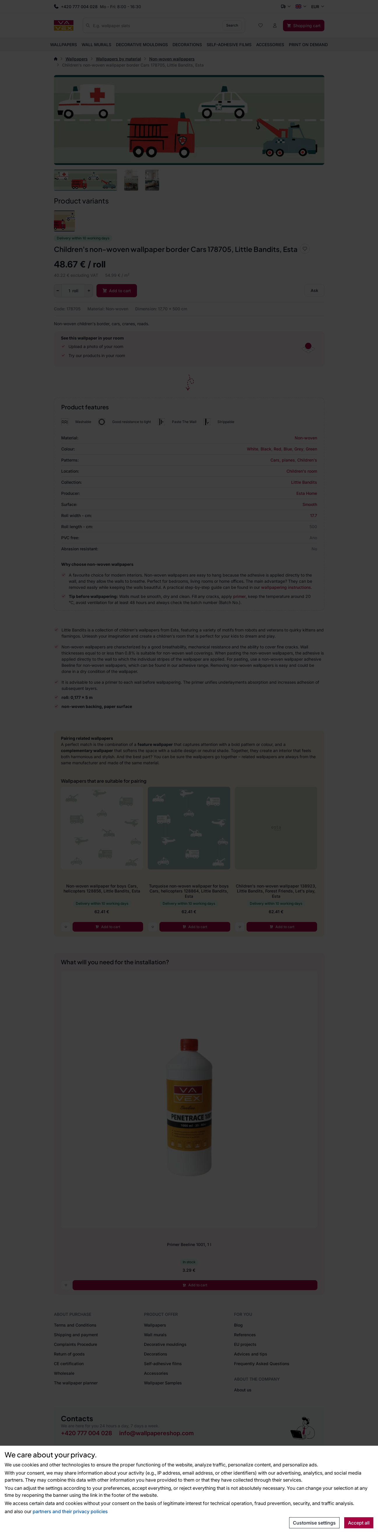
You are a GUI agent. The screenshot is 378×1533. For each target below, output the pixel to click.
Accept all (359, 1523)
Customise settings (314, 1523)
